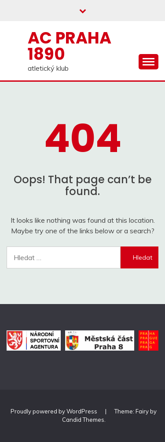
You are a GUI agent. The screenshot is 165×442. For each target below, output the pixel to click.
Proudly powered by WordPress (55, 411)
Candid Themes (83, 419)
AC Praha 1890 (69, 45)
